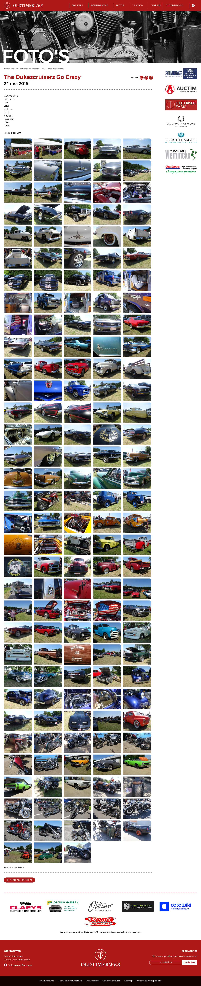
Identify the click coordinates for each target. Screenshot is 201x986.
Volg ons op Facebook (20, 965)
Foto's (120, 5)
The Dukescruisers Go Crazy (52, 69)
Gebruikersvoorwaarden (70, 981)
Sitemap (128, 981)
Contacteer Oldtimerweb (17, 959)
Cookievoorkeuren (111, 981)
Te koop (137, 5)
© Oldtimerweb (47, 981)
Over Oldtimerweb (13, 956)
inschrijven (190, 962)
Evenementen (99, 5)
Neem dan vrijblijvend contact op (112, 932)
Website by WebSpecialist (149, 981)
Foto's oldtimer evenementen (27, 69)
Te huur (156, 5)
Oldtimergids (175, 5)
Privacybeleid (92, 981)
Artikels (77, 5)
